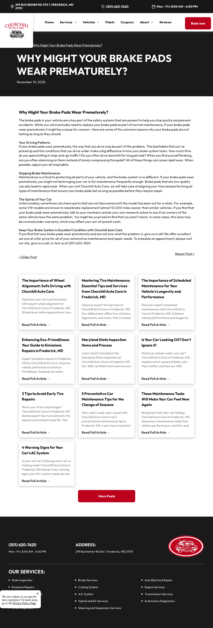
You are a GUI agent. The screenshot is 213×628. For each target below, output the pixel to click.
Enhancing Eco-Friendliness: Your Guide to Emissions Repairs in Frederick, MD (46, 345)
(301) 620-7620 (117, 6)
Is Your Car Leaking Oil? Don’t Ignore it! (166, 342)
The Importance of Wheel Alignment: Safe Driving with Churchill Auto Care (46, 286)
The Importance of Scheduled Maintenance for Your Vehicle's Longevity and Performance (166, 288)
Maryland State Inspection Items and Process (104, 342)
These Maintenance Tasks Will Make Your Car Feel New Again (165, 399)
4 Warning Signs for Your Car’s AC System (42, 450)
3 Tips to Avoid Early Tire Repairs (43, 396)
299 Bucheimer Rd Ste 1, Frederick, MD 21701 (44, 6)
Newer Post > (184, 254)
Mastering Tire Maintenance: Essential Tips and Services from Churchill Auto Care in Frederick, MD (106, 288)
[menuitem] (52, 22)
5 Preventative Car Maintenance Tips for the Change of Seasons (103, 399)
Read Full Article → (36, 325)
